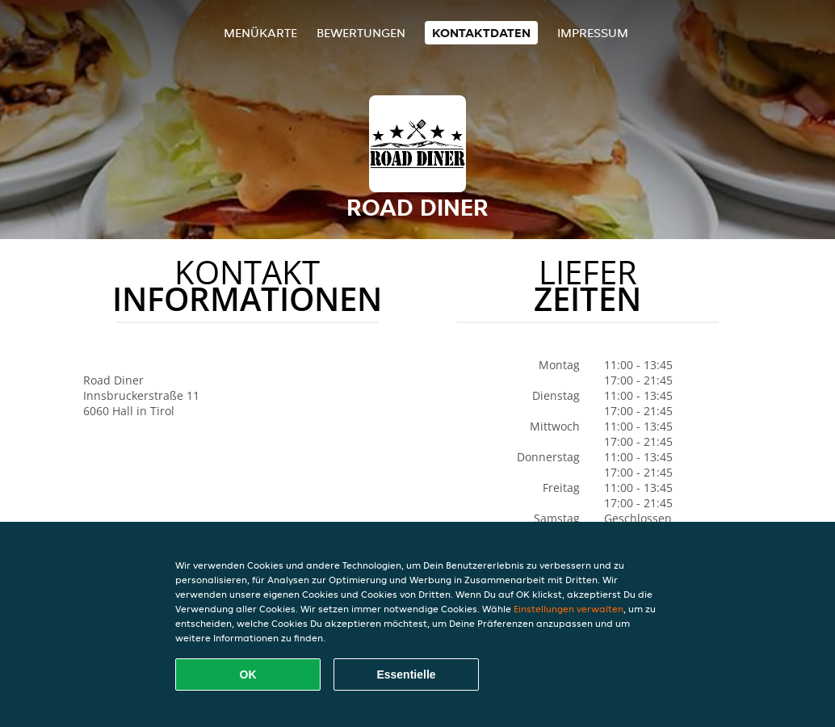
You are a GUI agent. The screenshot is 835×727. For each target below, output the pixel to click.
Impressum (592, 32)
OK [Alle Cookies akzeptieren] (248, 674)
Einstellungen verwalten (568, 609)
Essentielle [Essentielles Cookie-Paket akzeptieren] (405, 674)
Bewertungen (361, 32)
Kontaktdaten (481, 32)
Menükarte (260, 32)
